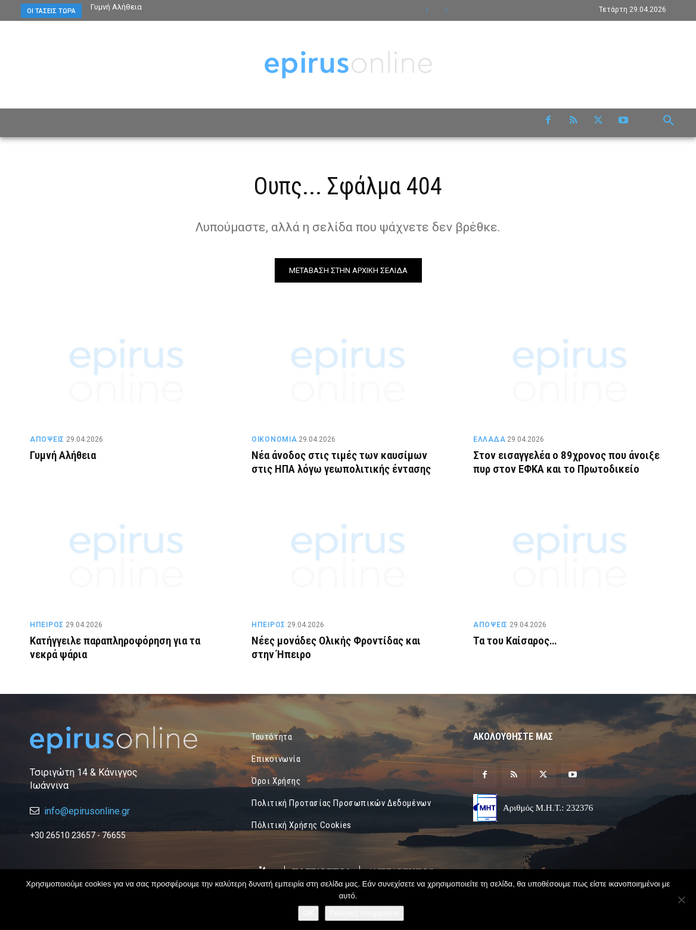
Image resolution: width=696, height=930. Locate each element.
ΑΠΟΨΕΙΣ (47, 439)
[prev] (427, 10)
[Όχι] (681, 900)
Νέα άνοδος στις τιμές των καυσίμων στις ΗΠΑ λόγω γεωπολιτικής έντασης (341, 462)
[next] (446, 10)
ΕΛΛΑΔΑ (489, 439)
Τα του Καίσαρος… (515, 640)
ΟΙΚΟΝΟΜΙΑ (274, 439)
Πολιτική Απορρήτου (364, 913)
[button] (669, 121)
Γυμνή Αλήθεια (116, 6)
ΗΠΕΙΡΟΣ (47, 624)
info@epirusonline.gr (87, 811)
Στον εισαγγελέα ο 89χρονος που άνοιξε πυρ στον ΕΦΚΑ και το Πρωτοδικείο (566, 462)
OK (308, 913)
